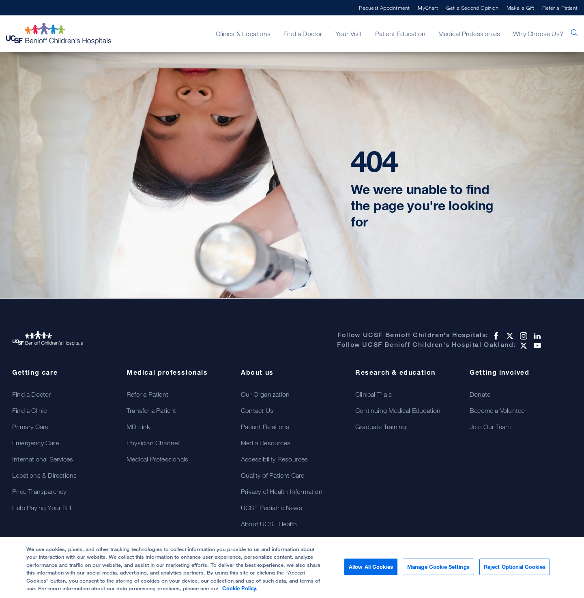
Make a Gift (520, 7)
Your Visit (348, 33)
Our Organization (265, 394)
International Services (42, 459)
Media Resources (265, 442)
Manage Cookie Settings (438, 570)
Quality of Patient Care (273, 475)
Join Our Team (490, 426)
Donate (480, 394)
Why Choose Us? (538, 33)
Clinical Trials (373, 394)
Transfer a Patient (151, 410)
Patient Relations (265, 426)
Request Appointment (384, 7)
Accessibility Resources (274, 459)
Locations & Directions (44, 475)
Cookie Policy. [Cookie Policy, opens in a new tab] (240, 592)
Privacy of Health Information (281, 491)
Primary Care (30, 426)
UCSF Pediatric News (271, 507)
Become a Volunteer (498, 410)
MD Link (138, 426)
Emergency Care (35, 442)
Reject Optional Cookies (514, 570)
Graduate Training (380, 426)
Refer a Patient (560, 7)
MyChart (428, 7)
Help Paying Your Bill (41, 507)
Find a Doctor (302, 33)
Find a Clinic (29, 410)
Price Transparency (39, 491)
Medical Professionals (469, 33)
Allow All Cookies (371, 570)
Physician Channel (153, 442)
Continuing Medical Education (398, 410)
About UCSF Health (269, 524)
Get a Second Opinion (472, 7)
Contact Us (257, 410)
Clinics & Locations (243, 33)
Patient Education (400, 33)
